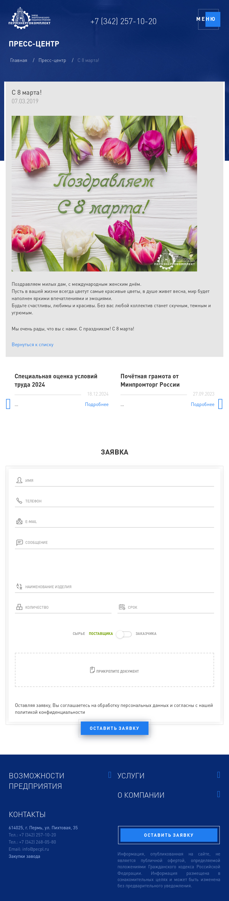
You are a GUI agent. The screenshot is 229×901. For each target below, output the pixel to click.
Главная (19, 60)
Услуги (168, 775)
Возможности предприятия (60, 780)
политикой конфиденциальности (50, 712)
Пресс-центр (52, 60)
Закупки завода (24, 856)
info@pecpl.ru (35, 849)
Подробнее (97, 404)
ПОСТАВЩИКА (101, 633)
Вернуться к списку (32, 344)
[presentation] (60, 569)
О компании (168, 794)
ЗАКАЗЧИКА (146, 633)
